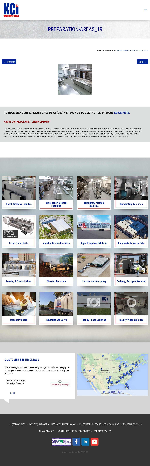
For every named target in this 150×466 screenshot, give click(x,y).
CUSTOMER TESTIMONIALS (22, 359)
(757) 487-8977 (18, 424)
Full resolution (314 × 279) (139, 50)
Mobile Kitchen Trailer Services (73, 431)
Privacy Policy (46, 431)
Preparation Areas (123, 50)
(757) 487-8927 (40, 424)
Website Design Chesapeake (71, 452)
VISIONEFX (84, 452)
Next (143, 62)
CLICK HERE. (122, 113)
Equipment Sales (102, 431)
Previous (9, 62)
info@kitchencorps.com (63, 424)
